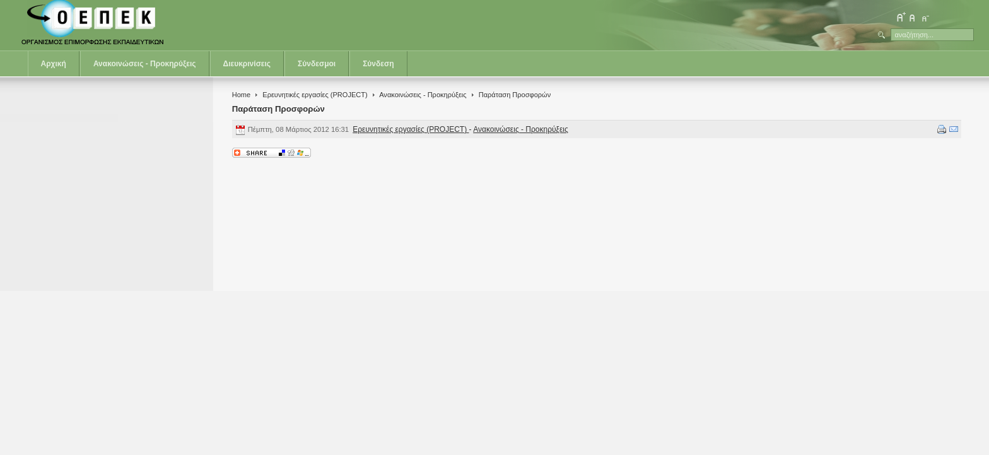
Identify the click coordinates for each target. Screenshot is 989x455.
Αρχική (53, 63)
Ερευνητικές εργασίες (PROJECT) (314, 94)
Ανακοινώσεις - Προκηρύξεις (144, 63)
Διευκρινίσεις (247, 63)
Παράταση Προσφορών (278, 109)
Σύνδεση (378, 63)
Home (241, 94)
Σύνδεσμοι (317, 63)
